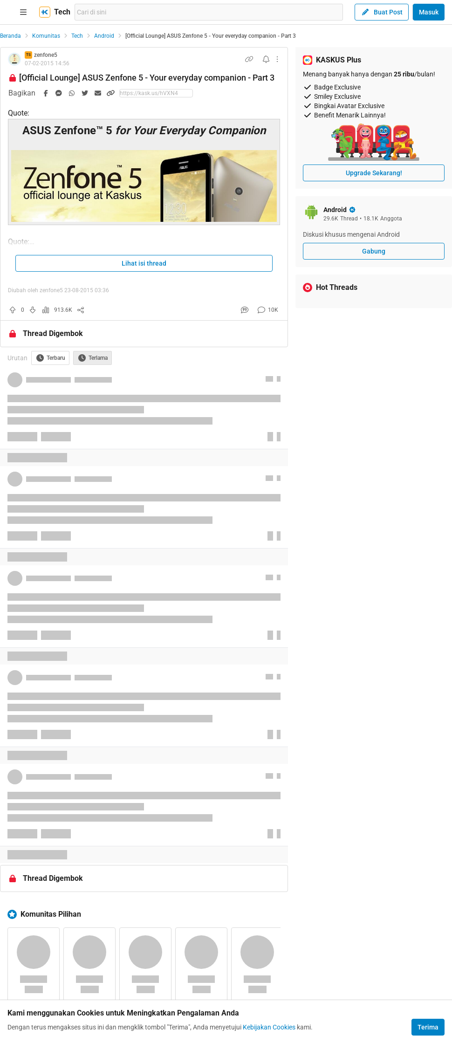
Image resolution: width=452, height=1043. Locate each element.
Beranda (10, 36)
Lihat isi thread (144, 263)
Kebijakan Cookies (269, 1027)
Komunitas (46, 36)
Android (104, 36)
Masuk (428, 12)
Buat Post (382, 12)
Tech (77, 36)
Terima (428, 1027)
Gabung (373, 251)
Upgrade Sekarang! (374, 173)
